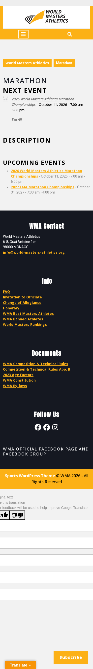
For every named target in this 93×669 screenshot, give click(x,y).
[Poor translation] (17, 515)
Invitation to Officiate (22, 297)
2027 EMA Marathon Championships (42, 187)
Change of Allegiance (22, 302)
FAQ (6, 291)
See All (17, 119)
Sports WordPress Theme (30, 475)
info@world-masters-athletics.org (34, 252)
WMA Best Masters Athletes (28, 313)
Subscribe (71, 657)
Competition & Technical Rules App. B (36, 369)
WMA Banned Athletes (23, 319)
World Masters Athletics (27, 62)
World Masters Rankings (25, 324)
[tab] (23, 34)
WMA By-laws (15, 385)
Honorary (11, 308)
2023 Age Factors (18, 374)
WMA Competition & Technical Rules (35, 363)
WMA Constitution (19, 380)
